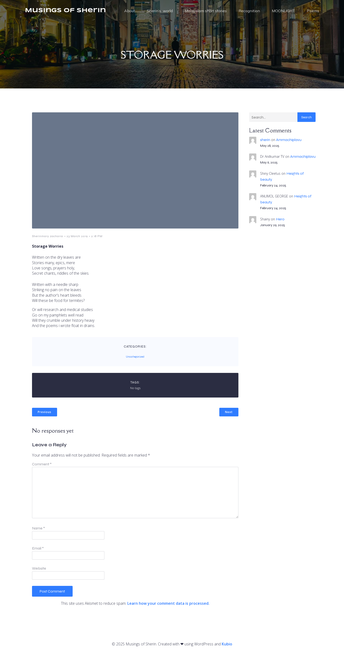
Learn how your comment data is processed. (168, 603)
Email (38, 548)
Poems (313, 10)
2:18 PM (96, 236)
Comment (42, 464)
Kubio (227, 644)
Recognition (249, 10)
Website (39, 568)
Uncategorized (135, 356)
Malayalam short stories (206, 10)
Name (38, 528)
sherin (265, 139)
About (129, 10)
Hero (280, 219)
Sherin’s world (160, 10)
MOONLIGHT (283, 10)
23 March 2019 (77, 236)
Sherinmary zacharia (47, 236)
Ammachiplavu (288, 139)
